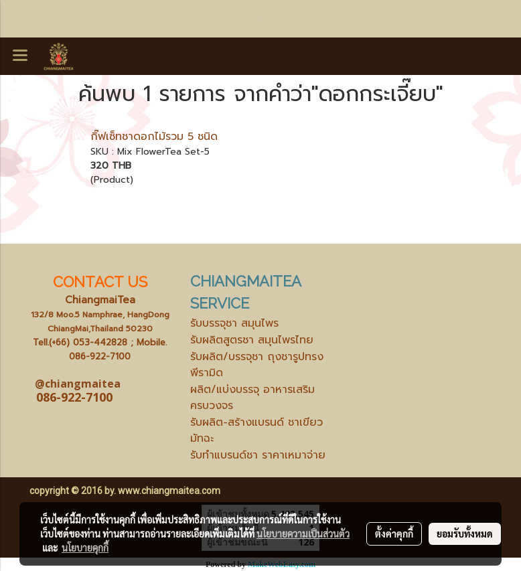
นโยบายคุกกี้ (85, 548)
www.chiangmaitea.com (169, 490)
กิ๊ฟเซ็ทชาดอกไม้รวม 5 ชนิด (154, 137)
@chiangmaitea (78, 383)
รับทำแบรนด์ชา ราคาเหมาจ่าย (257, 455)
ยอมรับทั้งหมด (465, 533)
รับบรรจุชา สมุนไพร (234, 323)
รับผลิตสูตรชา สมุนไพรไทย (251, 340)
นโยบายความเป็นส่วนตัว (303, 533)
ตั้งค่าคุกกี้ (394, 533)
